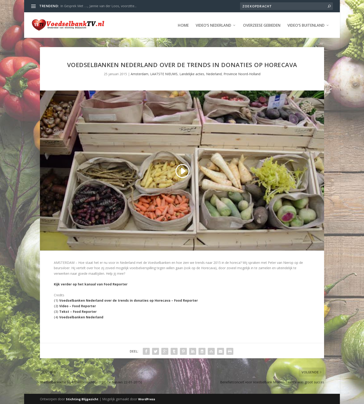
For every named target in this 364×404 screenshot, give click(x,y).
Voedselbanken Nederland (81, 316)
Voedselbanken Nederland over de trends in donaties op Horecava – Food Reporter (128, 300)
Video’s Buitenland (306, 25)
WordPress (146, 399)
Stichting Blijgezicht (82, 399)
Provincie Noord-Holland (242, 73)
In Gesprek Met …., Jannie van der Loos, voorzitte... (98, 6)
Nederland (214, 73)
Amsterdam (139, 73)
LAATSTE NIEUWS (164, 73)
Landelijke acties (191, 73)
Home (183, 25)
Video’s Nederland (213, 25)
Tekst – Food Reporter (78, 311)
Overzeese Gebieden (261, 25)
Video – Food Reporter (77, 305)
